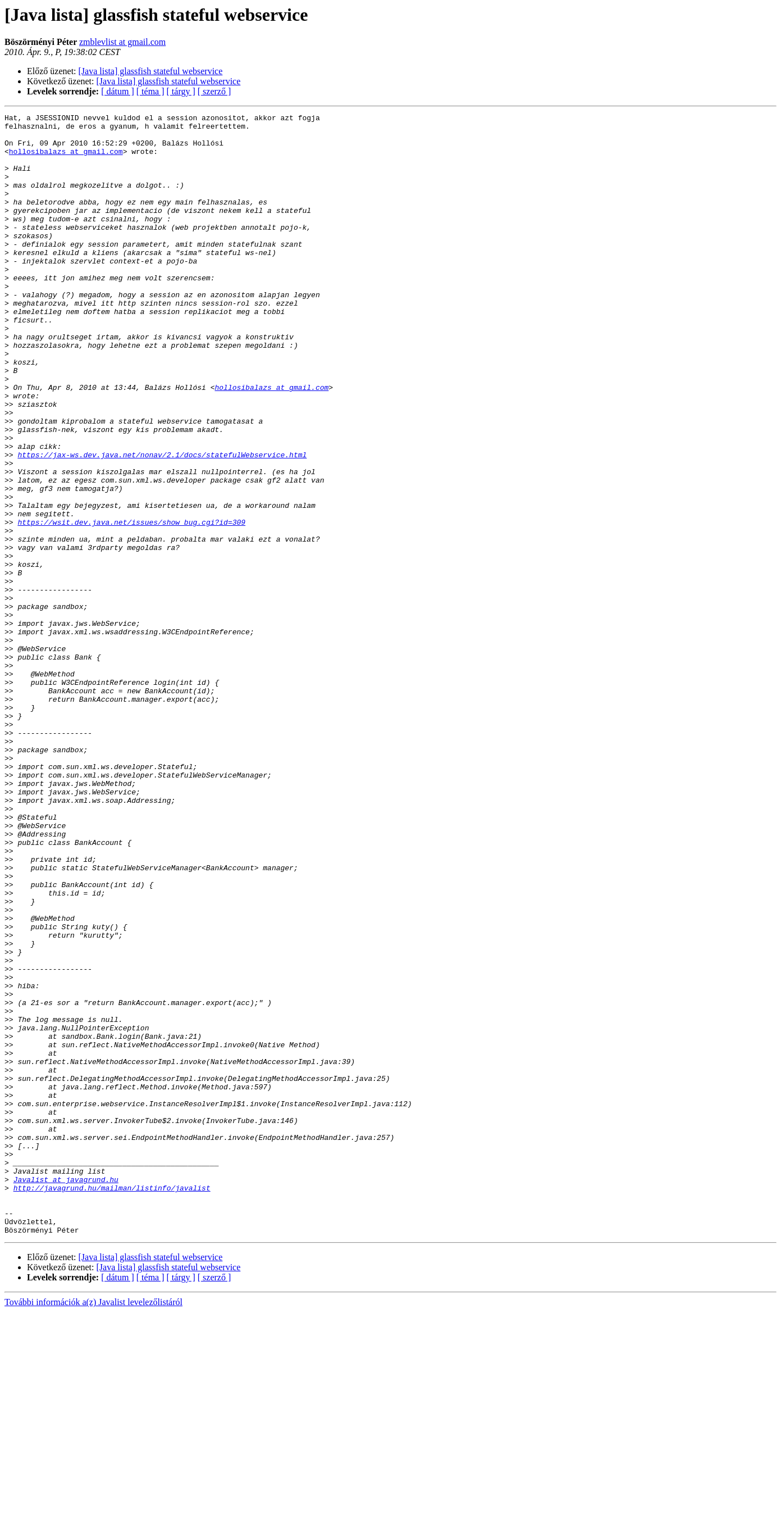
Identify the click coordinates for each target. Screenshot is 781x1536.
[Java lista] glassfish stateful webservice (151, 71)
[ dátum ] (117, 91)
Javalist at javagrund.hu (65, 1393)
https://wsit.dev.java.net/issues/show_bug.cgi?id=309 (131, 604)
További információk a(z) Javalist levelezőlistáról (93, 1526)
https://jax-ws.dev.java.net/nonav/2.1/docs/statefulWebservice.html (162, 524)
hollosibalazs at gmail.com (66, 159)
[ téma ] (150, 91)
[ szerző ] (214, 91)
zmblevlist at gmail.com (122, 42)
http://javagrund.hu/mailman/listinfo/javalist (112, 1403)
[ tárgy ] (181, 91)
